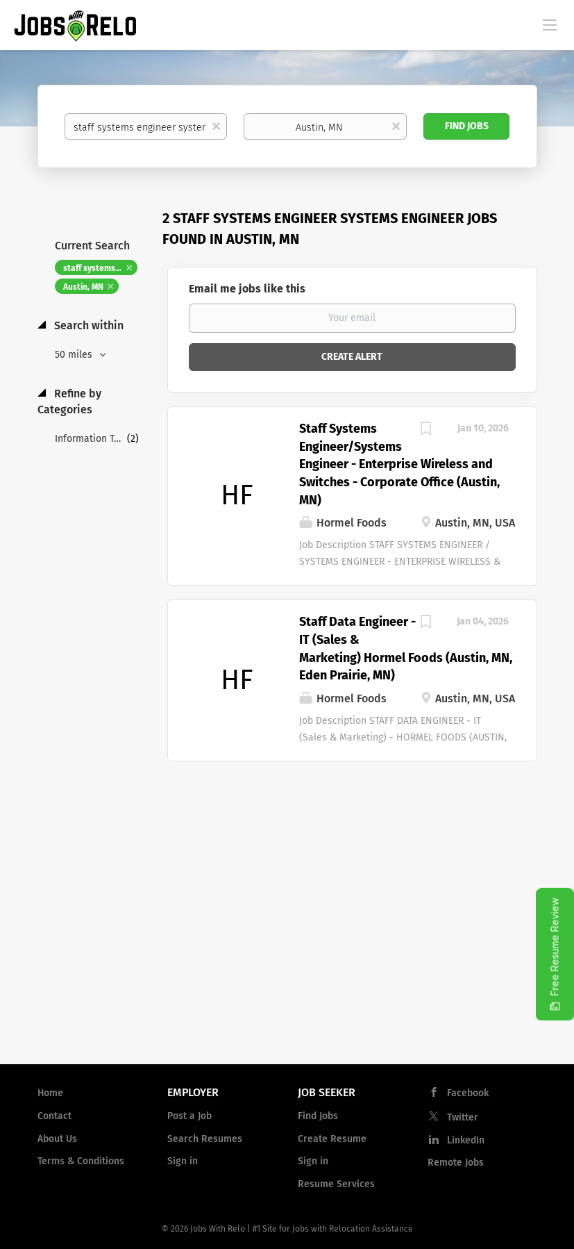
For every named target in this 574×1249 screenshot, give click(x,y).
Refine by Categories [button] (69, 401)
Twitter (462, 1117)
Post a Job (189, 1116)
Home (50, 1093)
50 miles (75, 355)
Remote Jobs (456, 1162)
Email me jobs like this (247, 288)
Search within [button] (87, 325)
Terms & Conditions (80, 1161)
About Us (57, 1139)
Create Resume (332, 1139)
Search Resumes (204, 1139)
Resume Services (336, 1184)
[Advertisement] (287, 942)
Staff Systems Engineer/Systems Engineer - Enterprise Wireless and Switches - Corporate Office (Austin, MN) (399, 464)
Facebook (468, 1093)
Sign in (182, 1161)
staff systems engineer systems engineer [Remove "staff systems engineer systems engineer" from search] (100, 268)
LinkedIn (465, 1140)
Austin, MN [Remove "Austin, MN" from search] (83, 287)
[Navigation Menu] (550, 24)
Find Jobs (467, 126)
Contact (54, 1116)
